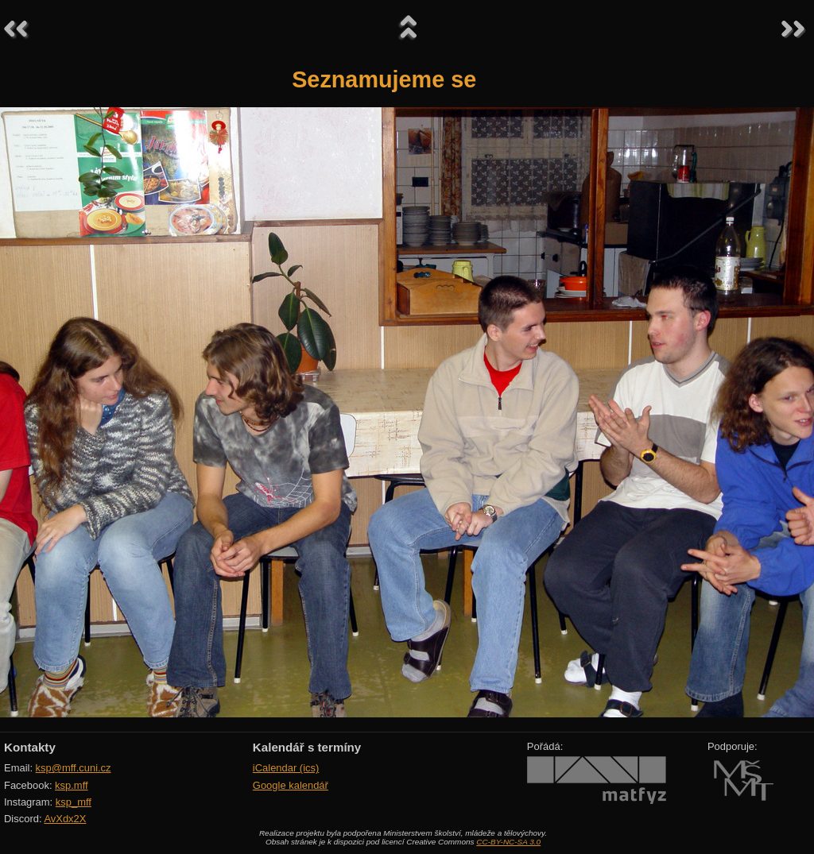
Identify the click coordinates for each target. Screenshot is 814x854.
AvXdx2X (65, 819)
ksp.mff (71, 785)
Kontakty (30, 747)
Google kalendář (290, 785)
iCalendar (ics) (286, 768)
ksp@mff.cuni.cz (73, 768)
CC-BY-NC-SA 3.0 (508, 841)
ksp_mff (73, 802)
